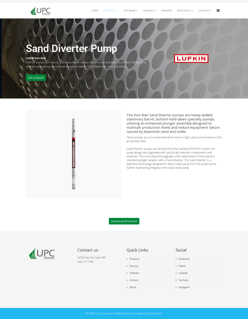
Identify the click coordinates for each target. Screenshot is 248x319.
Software (129, 10)
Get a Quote (36, 78)
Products (110, 10)
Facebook (184, 259)
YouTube (183, 280)
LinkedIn (183, 273)
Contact (203, 10)
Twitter (182, 266)
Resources (184, 10)
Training (166, 10)
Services (148, 10)
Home (94, 10)
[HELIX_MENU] (218, 10)
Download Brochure (124, 221)
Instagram (184, 287)
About (132, 287)
